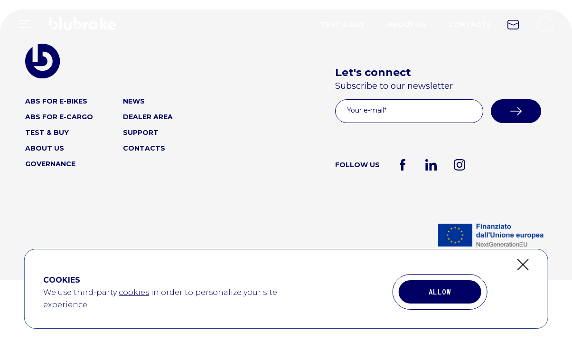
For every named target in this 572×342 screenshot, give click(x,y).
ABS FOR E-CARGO (59, 117)
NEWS (134, 101)
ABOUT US (406, 24)
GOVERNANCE (50, 164)
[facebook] (402, 165)
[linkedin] (431, 165)
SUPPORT (141, 132)
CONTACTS (470, 24)
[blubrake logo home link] (42, 61)
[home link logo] (82, 30)
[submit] (516, 111)
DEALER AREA (148, 117)
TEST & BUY (343, 24)
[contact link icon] (513, 24)
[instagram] (459, 165)
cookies (134, 300)
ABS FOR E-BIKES (56, 101)
